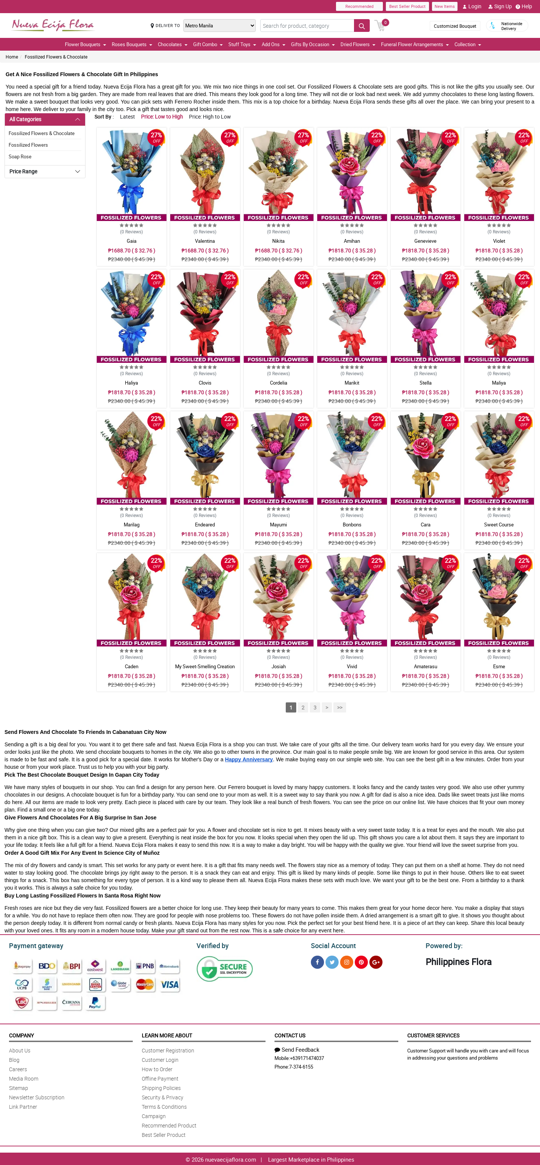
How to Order (157, 1068)
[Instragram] (346, 961)
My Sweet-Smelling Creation (205, 666)
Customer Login (160, 1058)
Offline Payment (160, 1077)
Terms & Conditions (164, 1105)
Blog (14, 1058)
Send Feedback (297, 1048)
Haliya (131, 382)
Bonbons (352, 524)
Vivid (352, 666)
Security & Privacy (162, 1096)
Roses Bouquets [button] (132, 44)
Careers (18, 1068)
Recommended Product (169, 1124)
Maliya (499, 382)
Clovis (205, 382)
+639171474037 (307, 1057)
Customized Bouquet (455, 26)
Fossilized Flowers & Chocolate (56, 57)
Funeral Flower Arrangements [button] (415, 44)
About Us (19, 1049)
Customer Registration (168, 1049)
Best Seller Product (407, 6)
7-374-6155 (301, 1065)
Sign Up (500, 6)
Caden (131, 666)
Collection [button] (467, 44)
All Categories (25, 119)
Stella (426, 382)
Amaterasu (425, 666)
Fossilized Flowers (28, 144)
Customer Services (433, 1034)
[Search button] (362, 25)
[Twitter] (332, 961)
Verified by (211, 945)
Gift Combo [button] (208, 44)
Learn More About (167, 1034)
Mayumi (278, 524)
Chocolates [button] (173, 44)
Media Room (23, 1077)
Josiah (279, 666)
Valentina (205, 241)
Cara (425, 524)
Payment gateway (33, 945)
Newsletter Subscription (36, 1096)
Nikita (278, 241)
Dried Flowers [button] (357, 44)
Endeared (205, 524)
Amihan (352, 241)
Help (524, 6)
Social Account (331, 945)
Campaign (154, 1114)
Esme (499, 666)
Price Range (23, 171)
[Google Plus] (375, 961)
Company (21, 1034)
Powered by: (442, 945)
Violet (499, 241)
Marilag (132, 524)
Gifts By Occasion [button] (313, 44)
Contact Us (289, 1034)
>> (339, 707)
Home (12, 57)
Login (472, 6)
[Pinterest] (361, 961)
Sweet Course (499, 524)
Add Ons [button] (273, 44)
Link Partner (23, 1105)
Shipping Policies (161, 1086)
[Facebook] (317, 961)
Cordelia (278, 382)
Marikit (352, 382)
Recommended (359, 6)
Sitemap (18, 1086)
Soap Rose (20, 156)
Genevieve (425, 241)
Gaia (131, 241)
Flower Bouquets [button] (85, 44)
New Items (445, 6)
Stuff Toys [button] (242, 44)
